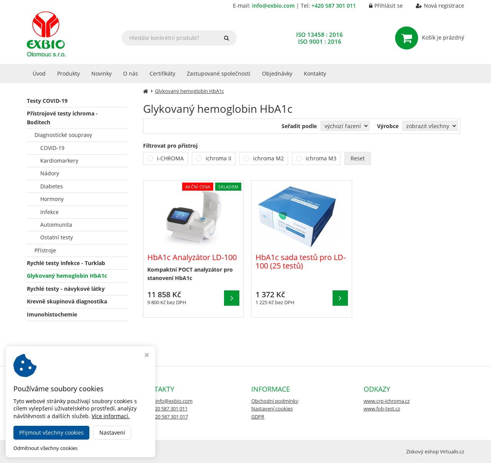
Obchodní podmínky (274, 400)
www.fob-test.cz (382, 408)
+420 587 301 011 (333, 5)
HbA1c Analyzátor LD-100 (192, 257)
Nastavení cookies (272, 408)
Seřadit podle (299, 126)
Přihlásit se (380, 5)
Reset (358, 158)
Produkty (68, 73)
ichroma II (218, 158)
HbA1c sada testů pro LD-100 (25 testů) (300, 261)
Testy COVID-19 (47, 100)
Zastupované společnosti (218, 73)
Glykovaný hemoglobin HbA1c (67, 275)
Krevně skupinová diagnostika (67, 301)
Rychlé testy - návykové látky (66, 288)
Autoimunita (56, 224)
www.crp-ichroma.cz (387, 400)
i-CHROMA (170, 158)
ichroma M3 (321, 158)
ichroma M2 (268, 158)
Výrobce (388, 126)
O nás (130, 73)
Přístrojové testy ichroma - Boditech (62, 117)
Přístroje (45, 250)
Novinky (101, 73)
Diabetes (51, 186)
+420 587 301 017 (169, 416)
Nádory (49, 173)
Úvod (39, 73)
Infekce (49, 212)
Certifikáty (162, 73)
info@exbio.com (273, 5)
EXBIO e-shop (84, 451)
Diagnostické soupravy (63, 134)
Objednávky (277, 73)
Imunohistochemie (52, 314)
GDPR (257, 416)
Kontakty (315, 73)
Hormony (52, 199)
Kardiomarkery (59, 160)
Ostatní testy (56, 237)
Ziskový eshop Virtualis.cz (435, 451)
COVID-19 (52, 148)
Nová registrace (434, 5)
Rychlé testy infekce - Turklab (66, 263)
